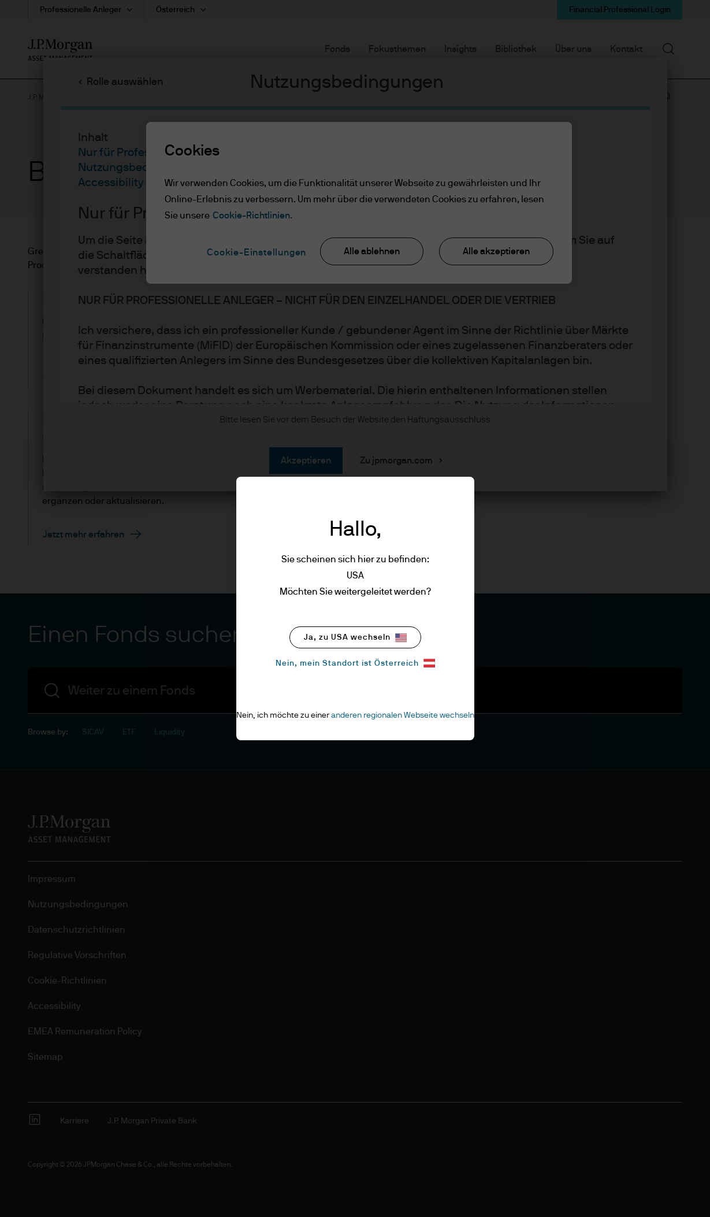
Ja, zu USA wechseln (355, 637)
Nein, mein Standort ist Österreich (355, 663)
